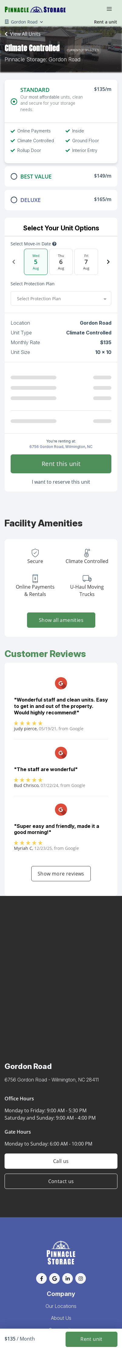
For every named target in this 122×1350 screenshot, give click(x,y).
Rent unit (91, 1339)
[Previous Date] (14, 262)
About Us (61, 1318)
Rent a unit (105, 22)
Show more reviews (61, 873)
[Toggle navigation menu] (111, 8)
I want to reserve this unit (61, 481)
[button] (41, 1278)
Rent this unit (61, 464)
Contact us (61, 1181)
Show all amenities (61, 620)
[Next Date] (108, 262)
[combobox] (61, 298)
